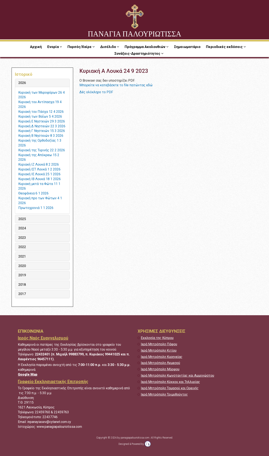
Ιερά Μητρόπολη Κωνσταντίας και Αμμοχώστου (177, 376)
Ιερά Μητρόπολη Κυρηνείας (161, 357)
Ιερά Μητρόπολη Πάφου (159, 344)
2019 (22, 275)
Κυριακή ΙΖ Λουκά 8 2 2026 (38, 164)
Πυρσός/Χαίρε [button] (79, 47)
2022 (22, 247)
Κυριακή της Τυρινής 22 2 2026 (41, 150)
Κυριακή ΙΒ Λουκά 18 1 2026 (39, 179)
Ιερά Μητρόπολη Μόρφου (160, 369)
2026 (22, 83)
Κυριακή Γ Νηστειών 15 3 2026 (41, 131)
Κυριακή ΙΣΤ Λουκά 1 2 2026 (39, 169)
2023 (22, 238)
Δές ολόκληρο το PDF (96, 92)
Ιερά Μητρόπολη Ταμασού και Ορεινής (170, 388)
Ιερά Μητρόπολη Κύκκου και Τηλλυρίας (170, 382)
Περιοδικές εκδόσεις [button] (225, 47)
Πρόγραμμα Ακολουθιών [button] (145, 47)
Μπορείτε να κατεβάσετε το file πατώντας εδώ (116, 85)
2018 (22, 285)
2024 (22, 228)
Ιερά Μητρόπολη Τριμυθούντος (164, 394)
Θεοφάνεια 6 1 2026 (33, 193)
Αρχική (36, 47)
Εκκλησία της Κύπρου (157, 338)
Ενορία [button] (53, 47)
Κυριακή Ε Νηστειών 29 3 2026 (41, 121)
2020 (22, 266)
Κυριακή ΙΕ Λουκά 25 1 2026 (39, 174)
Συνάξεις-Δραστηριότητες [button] (137, 53)
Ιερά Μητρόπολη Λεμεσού (160, 363)
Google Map (27, 374)
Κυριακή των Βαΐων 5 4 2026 (40, 116)
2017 (22, 294)
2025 (22, 219)
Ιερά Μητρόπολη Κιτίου (159, 350)
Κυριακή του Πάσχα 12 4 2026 (41, 112)
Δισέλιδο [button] (108, 47)
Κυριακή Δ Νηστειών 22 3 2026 (41, 126)
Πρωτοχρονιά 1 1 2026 (35, 208)
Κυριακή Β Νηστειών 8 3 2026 (40, 136)
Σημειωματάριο (187, 47)
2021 (22, 256)
